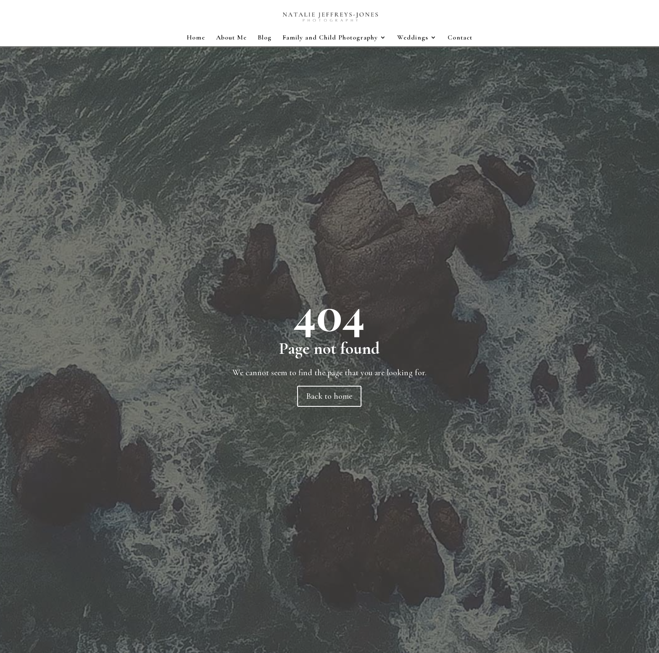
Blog (265, 38)
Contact (460, 38)
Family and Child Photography (330, 38)
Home (196, 38)
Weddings (412, 38)
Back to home (329, 396)
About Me (231, 38)
